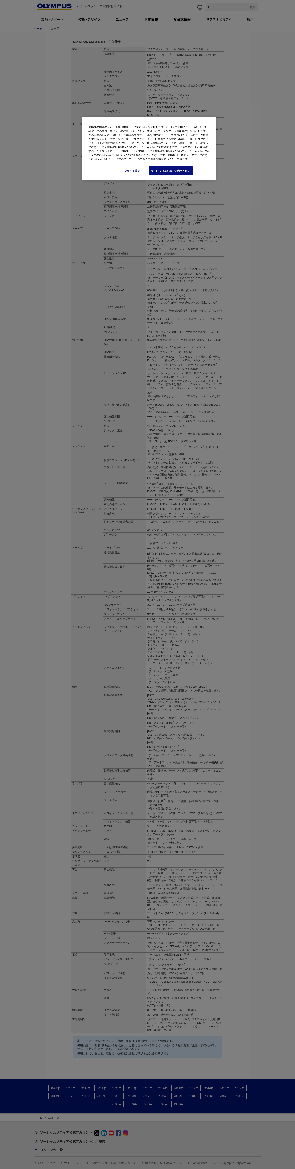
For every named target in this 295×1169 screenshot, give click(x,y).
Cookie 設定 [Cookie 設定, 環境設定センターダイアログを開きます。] (132, 170)
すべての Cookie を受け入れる (171, 171)
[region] (149, 148)
